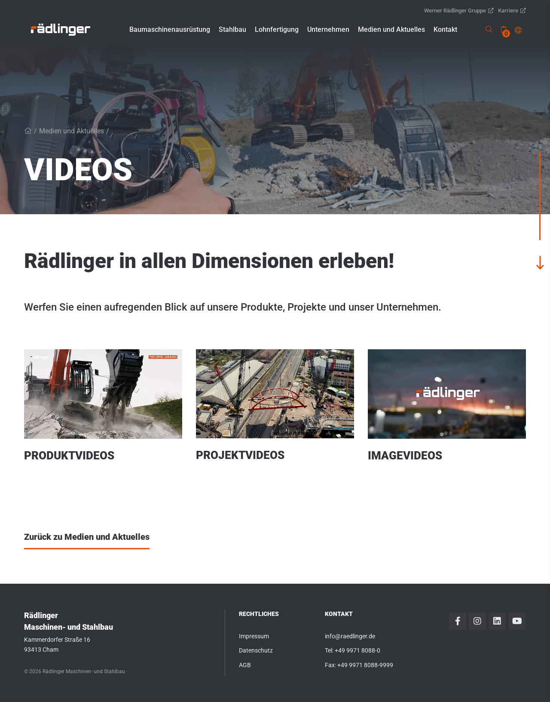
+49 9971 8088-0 (357, 650)
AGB (245, 665)
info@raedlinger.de (350, 636)
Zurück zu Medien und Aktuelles (87, 537)
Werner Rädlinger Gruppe (459, 10)
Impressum (254, 636)
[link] (60, 30)
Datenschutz (256, 650)
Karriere (512, 10)
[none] (503, 29)
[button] (169, 30)
